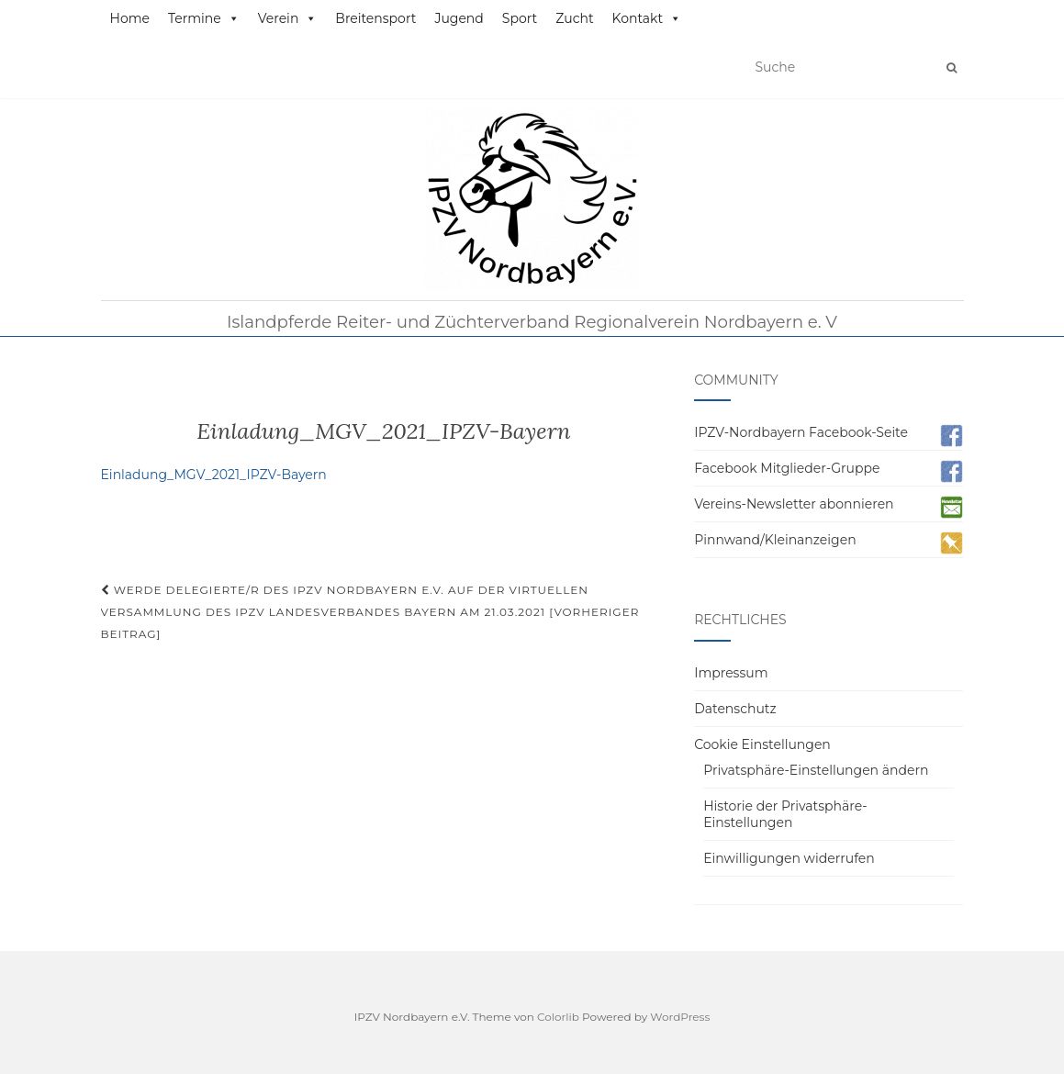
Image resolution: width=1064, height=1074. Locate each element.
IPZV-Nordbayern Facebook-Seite (801, 432)
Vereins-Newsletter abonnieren (793, 504)
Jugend (458, 18)
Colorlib (558, 1017)
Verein (288, 18)
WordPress (680, 1017)
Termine (204, 18)
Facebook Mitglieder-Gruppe (786, 468)
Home (130, 18)
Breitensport (375, 18)
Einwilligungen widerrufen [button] (789, 858)
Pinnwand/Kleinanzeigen (775, 539)
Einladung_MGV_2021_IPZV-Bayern (214, 474)
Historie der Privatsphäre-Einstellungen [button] (785, 814)
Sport (519, 18)
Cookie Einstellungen (762, 744)
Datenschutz (735, 708)
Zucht (574, 18)
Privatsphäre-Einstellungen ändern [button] (815, 770)
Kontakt (647, 18)
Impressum (730, 673)
